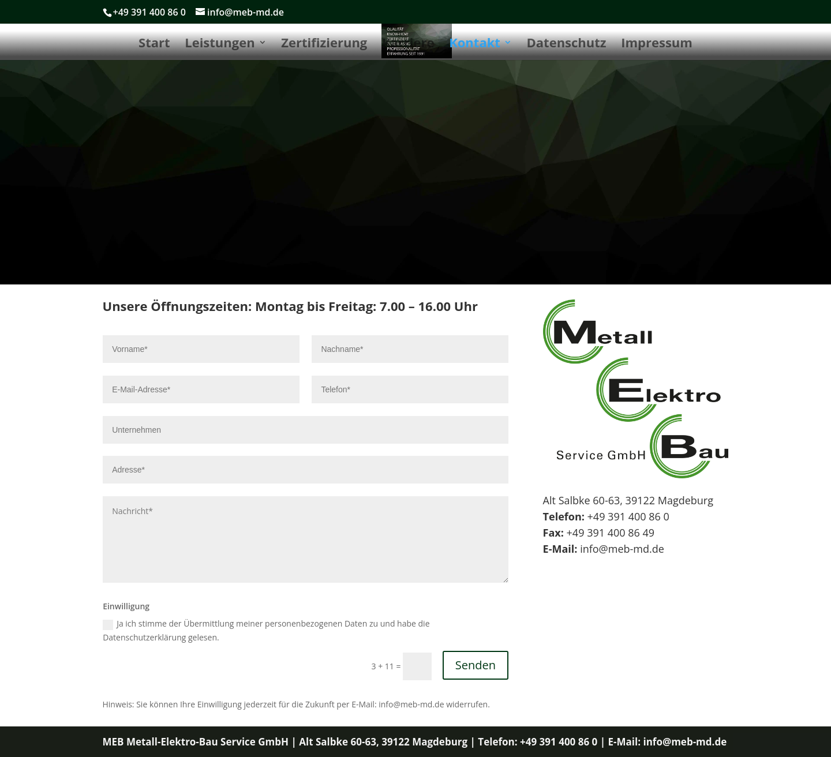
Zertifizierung (324, 44)
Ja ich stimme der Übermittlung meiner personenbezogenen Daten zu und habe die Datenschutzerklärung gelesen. (266, 630)
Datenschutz (567, 44)
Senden (475, 665)
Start (154, 44)
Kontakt (474, 44)
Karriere (408, 44)
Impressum (656, 44)
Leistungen (219, 44)
